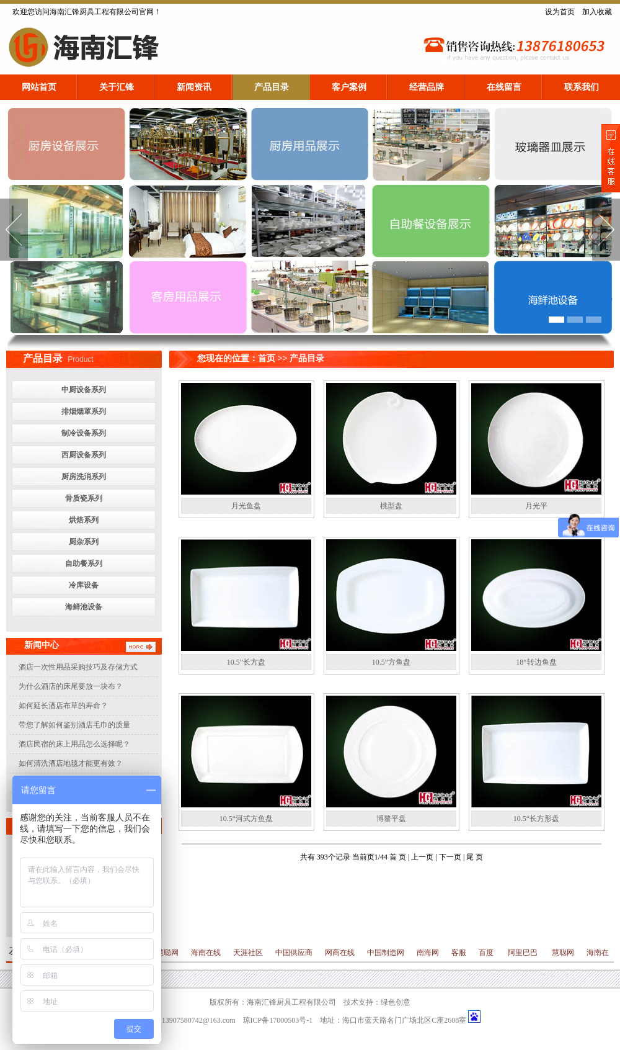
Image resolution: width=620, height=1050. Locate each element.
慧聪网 (166, 952)
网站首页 (39, 87)
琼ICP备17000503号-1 (278, 1020)
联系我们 (581, 87)
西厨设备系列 (83, 455)
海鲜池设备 (83, 607)
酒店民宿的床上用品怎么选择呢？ (74, 744)
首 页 (398, 857)
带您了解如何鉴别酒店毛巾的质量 (74, 724)
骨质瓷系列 (83, 498)
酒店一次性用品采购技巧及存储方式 (78, 667)
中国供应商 (293, 952)
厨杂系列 (84, 541)
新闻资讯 (194, 87)
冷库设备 (84, 585)
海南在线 (206, 952)
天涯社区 (248, 952)
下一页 (451, 857)
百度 (487, 952)
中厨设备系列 (83, 389)
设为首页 (560, 11)
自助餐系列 (83, 563)
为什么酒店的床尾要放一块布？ (71, 686)
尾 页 (474, 857)
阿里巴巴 (523, 952)
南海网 (428, 952)
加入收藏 (597, 11)
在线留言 (504, 87)
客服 (458, 952)
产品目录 (271, 87)
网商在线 (340, 952)
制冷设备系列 (83, 433)
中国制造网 (385, 952)
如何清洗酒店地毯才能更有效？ (71, 763)
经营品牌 (426, 87)
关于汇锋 (116, 87)
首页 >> (272, 358)
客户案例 (349, 87)
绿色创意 (395, 1002)
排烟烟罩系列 (83, 411)
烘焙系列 (84, 520)
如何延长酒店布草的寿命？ (63, 705)
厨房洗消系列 (83, 476)
